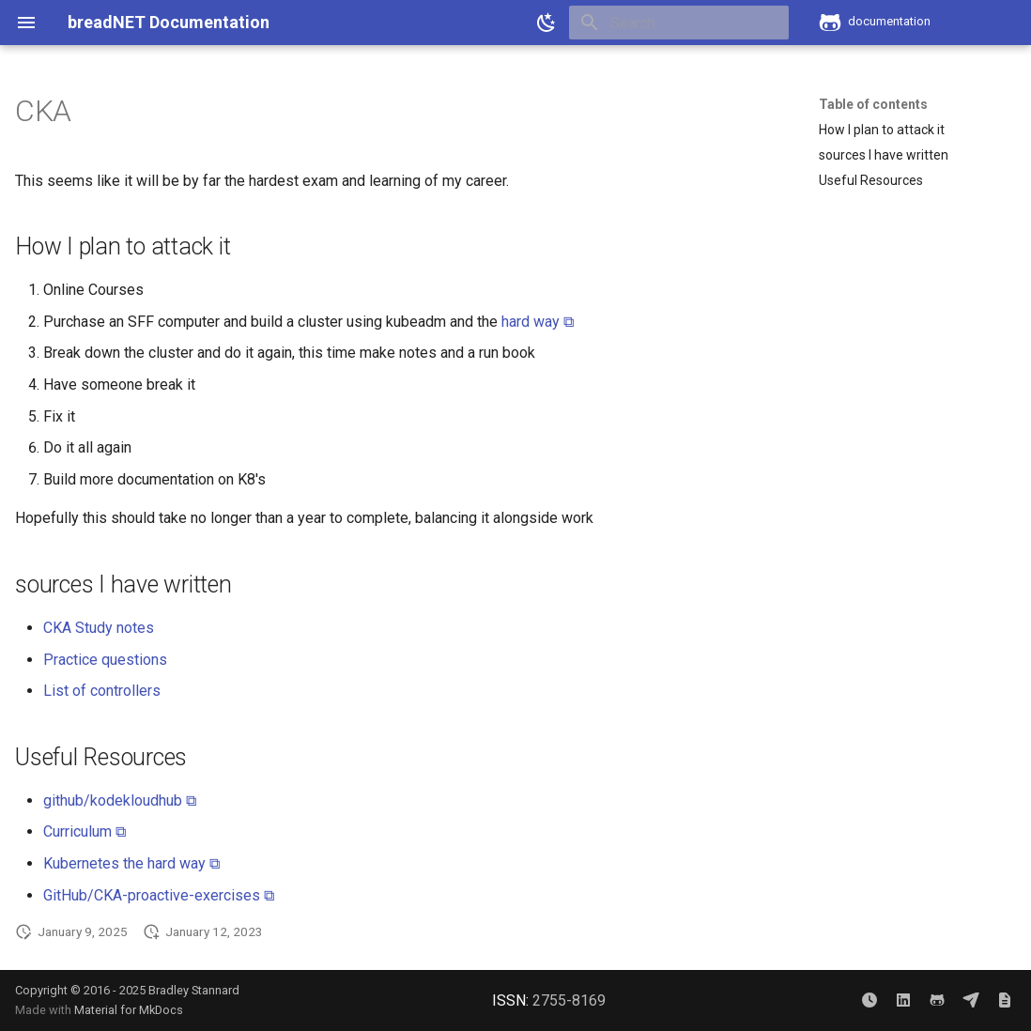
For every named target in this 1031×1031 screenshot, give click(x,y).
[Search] (679, 22)
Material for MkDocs (128, 1010)
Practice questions (105, 660)
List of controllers (102, 691)
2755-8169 (569, 1000)
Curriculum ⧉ (84, 831)
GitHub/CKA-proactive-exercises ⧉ (158, 895)
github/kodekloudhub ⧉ (119, 800)
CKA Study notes (98, 628)
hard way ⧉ (537, 322)
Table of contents (873, 104)
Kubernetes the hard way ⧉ (131, 863)
